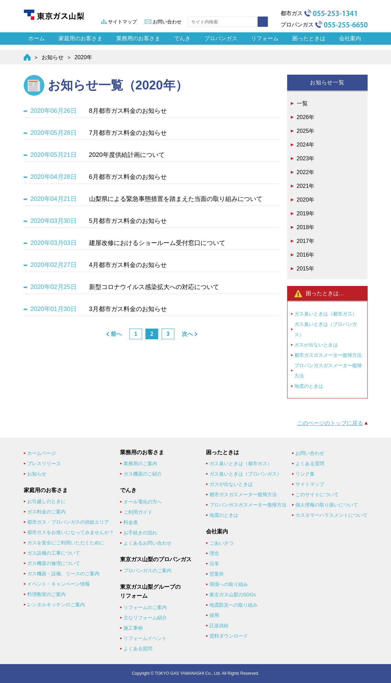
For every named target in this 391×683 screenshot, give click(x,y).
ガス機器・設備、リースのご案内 (63, 573)
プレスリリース (44, 463)
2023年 (306, 158)
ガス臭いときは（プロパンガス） (325, 329)
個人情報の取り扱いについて (326, 505)
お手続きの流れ (140, 532)
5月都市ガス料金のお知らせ (128, 220)
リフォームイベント (145, 638)
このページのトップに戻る (330, 423)
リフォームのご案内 (145, 607)
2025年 (306, 131)
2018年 (306, 227)
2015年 (306, 268)
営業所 (216, 574)
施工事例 (133, 628)
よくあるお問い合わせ (147, 543)
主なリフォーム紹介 (145, 617)
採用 (214, 615)
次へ (187, 334)
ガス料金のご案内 (46, 511)
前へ (116, 334)
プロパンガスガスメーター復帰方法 (328, 370)
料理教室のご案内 (46, 594)
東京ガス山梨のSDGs (232, 594)
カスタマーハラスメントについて (331, 515)
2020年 (306, 200)
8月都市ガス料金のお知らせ (128, 110)
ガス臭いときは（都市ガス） (325, 314)
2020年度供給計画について (127, 154)
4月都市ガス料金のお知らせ (128, 265)
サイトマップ (122, 21)
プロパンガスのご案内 (147, 570)
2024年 (306, 145)
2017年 (306, 241)
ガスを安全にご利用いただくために (65, 542)
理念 (214, 553)
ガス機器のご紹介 (142, 474)
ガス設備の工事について (53, 553)
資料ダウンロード (228, 636)
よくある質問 (137, 648)
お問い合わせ (167, 21)
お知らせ (53, 57)
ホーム (36, 38)
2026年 (306, 117)
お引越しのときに (46, 501)
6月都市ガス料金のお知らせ (128, 176)
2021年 (306, 186)
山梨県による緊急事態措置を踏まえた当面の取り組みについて (175, 198)
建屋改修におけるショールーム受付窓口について (157, 242)
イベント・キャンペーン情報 (58, 584)
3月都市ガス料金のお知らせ (128, 309)
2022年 (306, 172)
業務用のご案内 (140, 463)
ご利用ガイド (137, 512)
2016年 (306, 255)
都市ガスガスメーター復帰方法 (328, 355)
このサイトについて (317, 494)
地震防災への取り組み (233, 605)
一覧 (302, 103)
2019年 (306, 213)
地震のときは (308, 386)
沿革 (214, 563)
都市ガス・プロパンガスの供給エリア (68, 522)
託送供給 (219, 625)
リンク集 (305, 474)
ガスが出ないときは (316, 345)
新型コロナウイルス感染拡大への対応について (154, 287)
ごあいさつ (221, 543)
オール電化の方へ (142, 501)
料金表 (130, 522)
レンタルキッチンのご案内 (56, 604)
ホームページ (41, 453)
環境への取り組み (228, 584)
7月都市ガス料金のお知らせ (128, 132)
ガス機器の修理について (53, 563)
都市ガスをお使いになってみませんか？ (70, 532)
